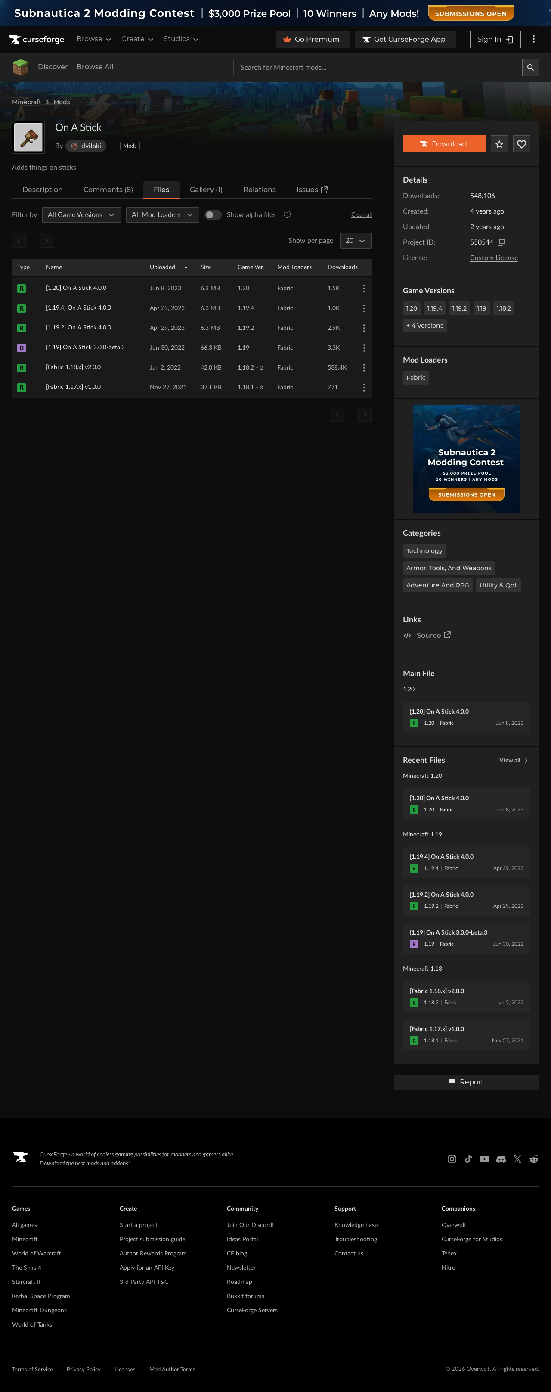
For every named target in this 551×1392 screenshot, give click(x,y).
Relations (259, 190)
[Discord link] (501, 1159)
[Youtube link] (485, 1159)
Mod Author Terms (172, 1370)
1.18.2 (504, 308)
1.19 (481, 308)
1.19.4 (434, 308)
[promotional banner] (275, 13)
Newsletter (241, 1268)
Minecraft (26, 102)
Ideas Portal (242, 1240)
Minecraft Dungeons (39, 1311)
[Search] (530, 67)
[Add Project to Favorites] (499, 143)
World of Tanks (32, 1325)
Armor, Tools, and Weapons (449, 568)
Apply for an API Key (147, 1268)
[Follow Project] (521, 143)
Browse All (95, 67)
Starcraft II (26, 1282)
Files (161, 190)
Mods (61, 102)
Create (138, 39)
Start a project (139, 1225)
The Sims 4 (26, 1268)
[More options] (533, 39)
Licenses (125, 1370)
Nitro (448, 1268)
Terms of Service (32, 1370)
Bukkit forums (245, 1296)
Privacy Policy (84, 1370)
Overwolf (454, 1225)
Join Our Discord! (250, 1225)
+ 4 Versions (424, 325)
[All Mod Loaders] (159, 215)
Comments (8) (108, 190)
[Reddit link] (534, 1159)
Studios (182, 39)
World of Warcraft (36, 1254)
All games (24, 1225)
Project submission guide (152, 1240)
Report (466, 1082)
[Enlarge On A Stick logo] (28, 137)
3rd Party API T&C (144, 1282)
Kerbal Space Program (41, 1296)
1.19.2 (459, 308)
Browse (95, 39)
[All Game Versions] (78, 215)
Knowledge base (356, 1225)
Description (42, 190)
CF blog (237, 1254)
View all (514, 760)
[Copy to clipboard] (501, 242)
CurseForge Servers (252, 1311)
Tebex (449, 1254)
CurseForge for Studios (472, 1240)
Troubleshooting (355, 1240)
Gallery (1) (206, 190)
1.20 (411, 308)
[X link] (517, 1159)
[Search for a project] (378, 67)
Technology (424, 551)
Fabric (416, 378)
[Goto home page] (37, 39)
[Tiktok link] (468, 1159)
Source (434, 635)
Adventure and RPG (437, 585)
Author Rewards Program (153, 1254)
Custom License (494, 258)
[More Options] (364, 288)
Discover (53, 67)
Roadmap (239, 1282)
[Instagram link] (452, 1159)
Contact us (348, 1254)
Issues (312, 190)
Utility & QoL (499, 585)
